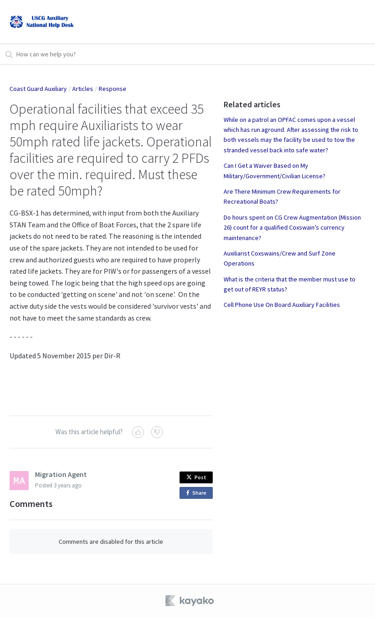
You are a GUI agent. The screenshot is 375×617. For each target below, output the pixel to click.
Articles (82, 89)
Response (112, 89)
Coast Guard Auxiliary (38, 89)
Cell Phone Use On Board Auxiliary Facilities (282, 305)
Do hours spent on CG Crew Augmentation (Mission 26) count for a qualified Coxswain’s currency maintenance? (292, 227)
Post (196, 477)
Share (198, 493)
